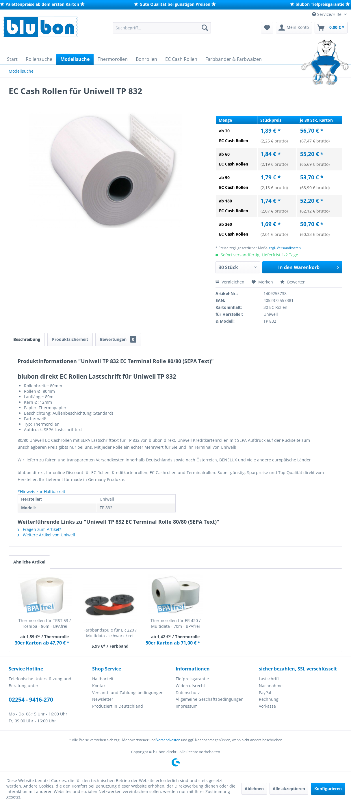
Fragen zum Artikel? (39, 529)
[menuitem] (162, 27)
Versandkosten (168, 739)
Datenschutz (188, 692)
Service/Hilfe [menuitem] (327, 14)
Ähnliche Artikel (29, 562)
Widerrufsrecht (190, 685)
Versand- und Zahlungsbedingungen (128, 692)
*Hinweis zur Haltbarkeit (41, 491)
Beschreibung (26, 339)
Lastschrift (269, 678)
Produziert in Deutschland (117, 706)
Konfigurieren (328, 788)
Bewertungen (118, 339)
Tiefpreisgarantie (192, 678)
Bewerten (293, 282)
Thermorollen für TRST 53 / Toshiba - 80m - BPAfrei (44, 623)
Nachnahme (271, 685)
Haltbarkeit (103, 678)
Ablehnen (254, 788)
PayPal (265, 692)
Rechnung (268, 699)
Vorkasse (267, 706)
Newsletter (102, 699)
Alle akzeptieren (289, 788)
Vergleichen (230, 282)
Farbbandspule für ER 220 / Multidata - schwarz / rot (110, 632)
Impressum (187, 706)
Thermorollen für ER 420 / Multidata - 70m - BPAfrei (175, 623)
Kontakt (99, 685)
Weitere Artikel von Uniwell (46, 535)
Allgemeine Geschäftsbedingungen (210, 699)
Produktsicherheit (70, 339)
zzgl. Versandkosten (285, 247)
